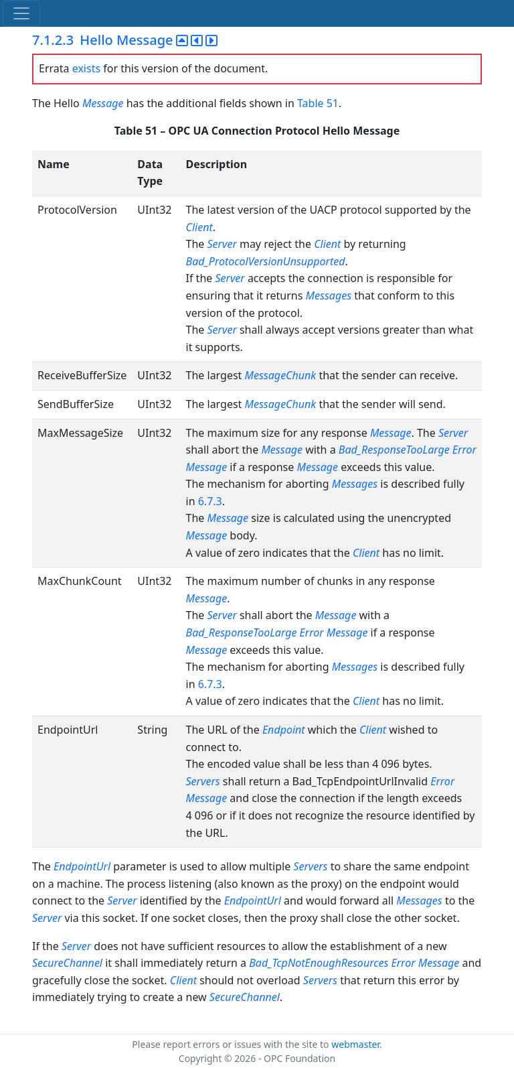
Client (199, 227)
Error (464, 449)
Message (103, 103)
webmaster (355, 1044)
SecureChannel (67, 962)
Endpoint (283, 729)
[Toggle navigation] (21, 13)
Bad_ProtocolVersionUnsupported (265, 261)
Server (222, 244)
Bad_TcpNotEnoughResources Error (332, 962)
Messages (329, 295)
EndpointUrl (82, 866)
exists (86, 68)
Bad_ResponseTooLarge (394, 449)
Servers (203, 781)
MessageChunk (281, 375)
